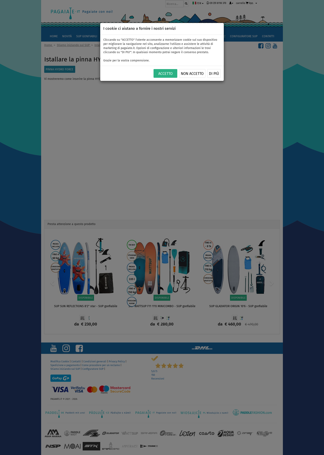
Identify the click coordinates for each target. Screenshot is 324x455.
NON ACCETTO (192, 73)
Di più (214, 73)
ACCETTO (165, 73)
